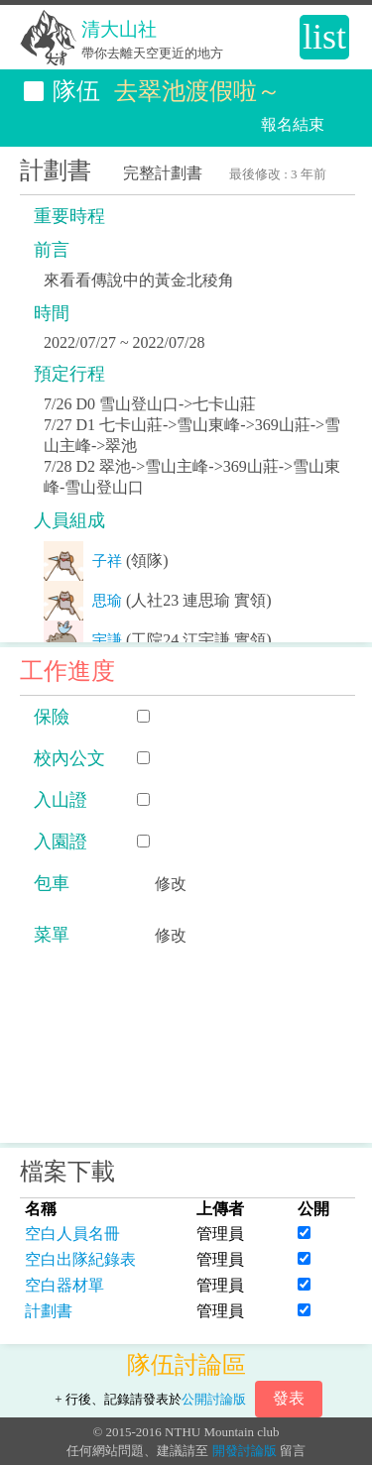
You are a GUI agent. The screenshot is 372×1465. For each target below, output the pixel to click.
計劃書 (48, 1310)
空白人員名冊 (72, 1233)
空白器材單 (64, 1285)
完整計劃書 (162, 173)
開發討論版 (244, 1450)
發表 (289, 1398)
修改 (170, 883)
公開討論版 (214, 1399)
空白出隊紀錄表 (80, 1259)
